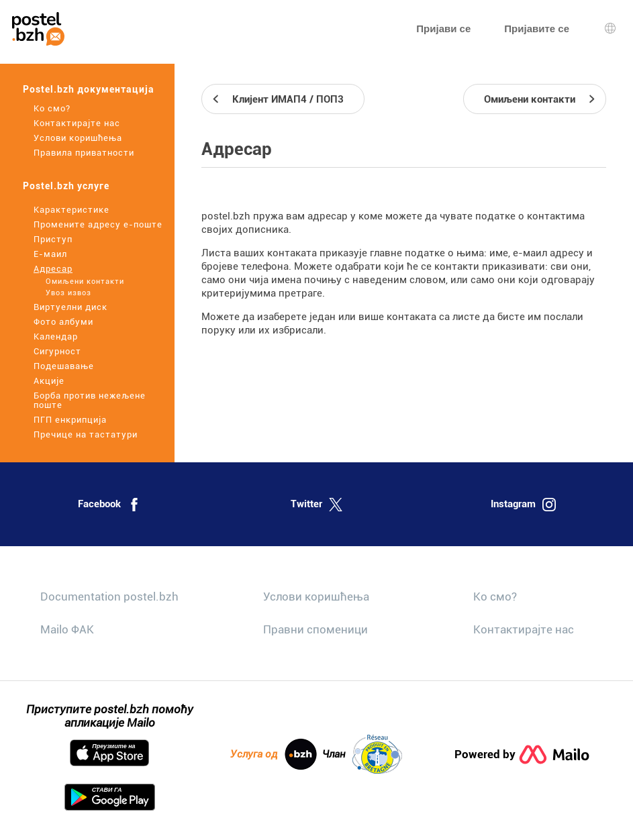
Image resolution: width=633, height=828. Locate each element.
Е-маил (50, 254)
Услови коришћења (78, 138)
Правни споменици (315, 629)
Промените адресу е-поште (98, 224)
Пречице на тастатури (86, 434)
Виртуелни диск (70, 307)
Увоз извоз (68, 293)
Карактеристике (71, 210)
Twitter (316, 504)
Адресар (53, 269)
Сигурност (57, 351)
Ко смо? (52, 108)
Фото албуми (63, 322)
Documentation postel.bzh (109, 596)
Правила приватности (84, 153)
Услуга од (273, 754)
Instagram (523, 504)
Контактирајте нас (77, 123)
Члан (362, 754)
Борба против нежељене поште (90, 401)
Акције (49, 381)
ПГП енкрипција (70, 420)
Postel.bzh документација (88, 89)
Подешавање (64, 366)
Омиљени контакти (85, 281)
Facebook (109, 504)
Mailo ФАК (67, 629)
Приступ (53, 239)
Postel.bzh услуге (66, 185)
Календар (56, 336)
